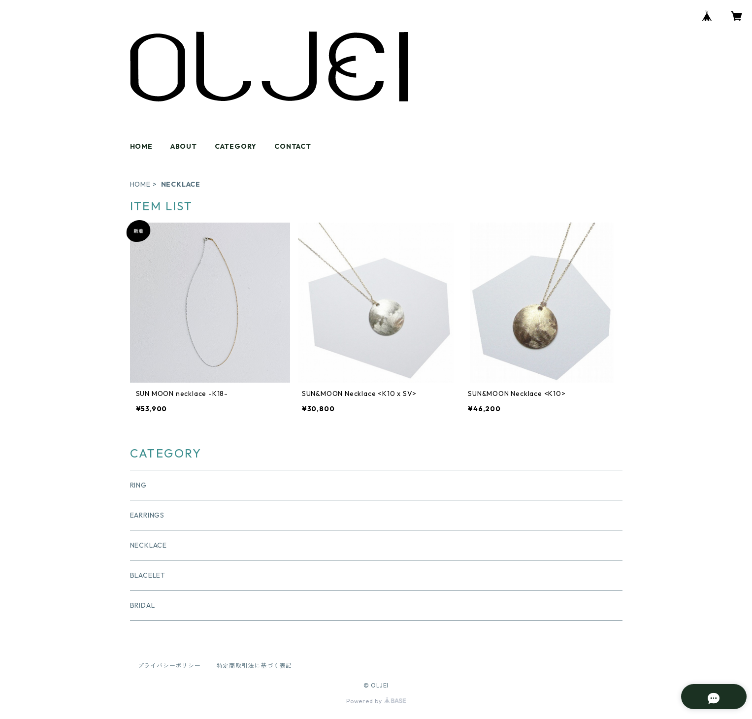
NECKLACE (148, 545)
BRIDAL (142, 605)
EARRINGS (147, 515)
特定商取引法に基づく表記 (255, 665)
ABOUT (183, 146)
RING (138, 485)
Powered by (376, 701)
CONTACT (292, 146)
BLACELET (147, 575)
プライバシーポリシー (169, 665)
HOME (141, 146)
